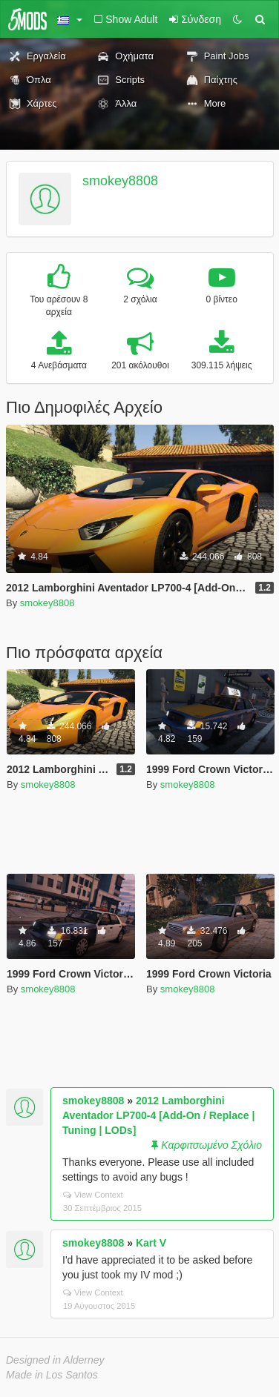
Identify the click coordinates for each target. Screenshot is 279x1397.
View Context (93, 1194)
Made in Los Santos (52, 1375)
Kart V (151, 1243)
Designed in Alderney (55, 1360)
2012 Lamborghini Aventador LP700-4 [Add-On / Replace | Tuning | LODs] (158, 1115)
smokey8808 (120, 180)
